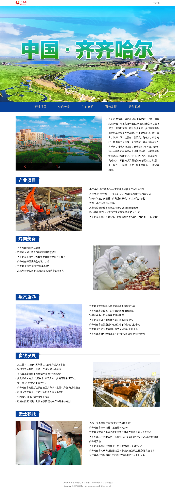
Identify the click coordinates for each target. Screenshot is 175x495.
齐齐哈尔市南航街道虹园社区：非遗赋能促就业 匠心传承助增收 (121, 450)
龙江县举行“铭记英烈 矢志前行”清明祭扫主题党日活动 (117, 455)
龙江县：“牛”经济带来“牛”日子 (33, 383)
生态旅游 (87, 106)
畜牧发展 (111, 106)
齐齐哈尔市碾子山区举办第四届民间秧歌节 (111, 320)
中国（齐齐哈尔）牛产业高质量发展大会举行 (40, 392)
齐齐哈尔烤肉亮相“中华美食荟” (33, 266)
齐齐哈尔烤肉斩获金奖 (28, 247)
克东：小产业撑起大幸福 (102, 203)
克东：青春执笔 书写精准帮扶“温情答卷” (110, 423)
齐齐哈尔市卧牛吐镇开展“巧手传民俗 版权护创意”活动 (117, 334)
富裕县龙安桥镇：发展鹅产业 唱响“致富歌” (39, 374)
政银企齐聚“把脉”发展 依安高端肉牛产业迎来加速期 (44, 401)
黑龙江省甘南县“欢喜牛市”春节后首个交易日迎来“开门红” (47, 378)
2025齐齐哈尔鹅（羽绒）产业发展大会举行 (39, 369)
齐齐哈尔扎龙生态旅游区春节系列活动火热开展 (113, 329)
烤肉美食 (64, 106)
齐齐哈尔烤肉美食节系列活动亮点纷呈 (36, 252)
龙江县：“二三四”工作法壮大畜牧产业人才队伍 (41, 364)
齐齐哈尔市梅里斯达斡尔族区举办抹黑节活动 (112, 306)
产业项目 (40, 106)
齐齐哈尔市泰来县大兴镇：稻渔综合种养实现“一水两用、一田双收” (123, 217)
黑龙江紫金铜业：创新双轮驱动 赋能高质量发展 (113, 207)
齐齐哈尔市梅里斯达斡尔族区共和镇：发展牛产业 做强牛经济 (48, 387)
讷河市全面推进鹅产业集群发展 (33, 397)
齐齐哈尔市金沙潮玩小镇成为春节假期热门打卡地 (114, 324)
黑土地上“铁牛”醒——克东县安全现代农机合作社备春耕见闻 (120, 194)
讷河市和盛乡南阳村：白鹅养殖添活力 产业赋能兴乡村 (117, 198)
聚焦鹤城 (134, 106)
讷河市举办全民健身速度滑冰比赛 (106, 315)
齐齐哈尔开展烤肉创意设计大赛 (33, 261)
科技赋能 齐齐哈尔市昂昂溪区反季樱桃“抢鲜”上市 (114, 212)
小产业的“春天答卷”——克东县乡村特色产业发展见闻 (116, 189)
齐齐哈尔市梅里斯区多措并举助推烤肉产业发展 (41, 257)
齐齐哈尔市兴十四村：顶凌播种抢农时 (108, 427)
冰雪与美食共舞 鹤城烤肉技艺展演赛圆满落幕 (40, 271)
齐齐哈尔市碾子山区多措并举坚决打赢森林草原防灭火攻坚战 (120, 432)
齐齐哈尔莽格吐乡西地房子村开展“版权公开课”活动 (115, 446)
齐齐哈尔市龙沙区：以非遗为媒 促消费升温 (111, 311)
